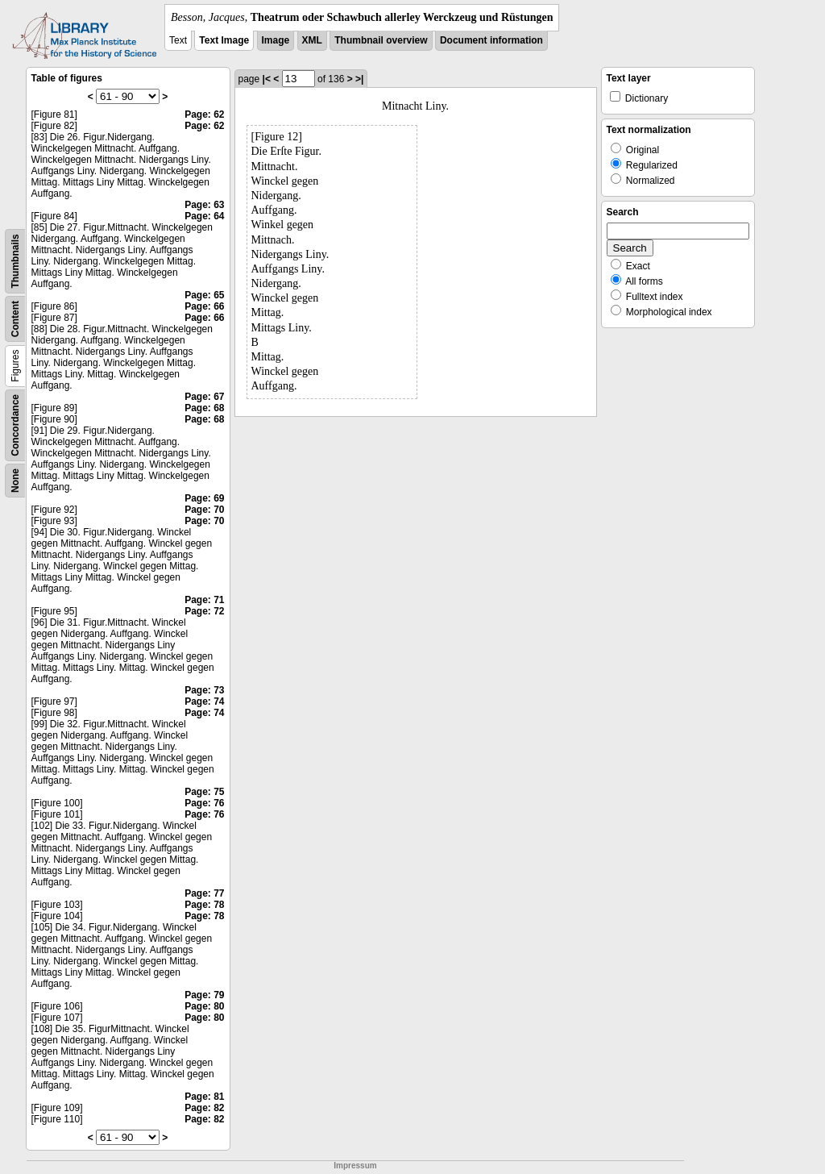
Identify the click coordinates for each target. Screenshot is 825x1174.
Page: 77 (204, 893)
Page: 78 (204, 904)
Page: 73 (204, 690)
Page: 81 (204, 1096)
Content (15, 319)
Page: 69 (204, 498)
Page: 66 (204, 306)
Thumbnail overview (380, 40)
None (15, 480)
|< (267, 79)
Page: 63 (204, 204)
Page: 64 (204, 216)
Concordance (15, 425)
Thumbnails (15, 261)
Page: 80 (204, 1006)
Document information (491, 40)
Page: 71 (204, 600)
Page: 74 (204, 701)
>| (359, 79)
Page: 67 (204, 396)
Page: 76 (204, 803)
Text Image (224, 40)
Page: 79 (204, 995)
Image (276, 40)
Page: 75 (204, 791)
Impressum (355, 1165)
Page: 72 (204, 611)
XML (312, 40)
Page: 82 (204, 1108)
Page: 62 (204, 114)
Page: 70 (204, 509)
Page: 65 (204, 295)
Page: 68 (204, 408)
